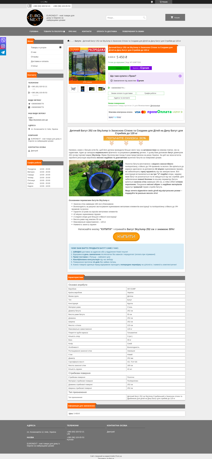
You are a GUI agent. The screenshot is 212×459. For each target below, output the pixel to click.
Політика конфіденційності (143, 456)
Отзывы (34, 57)
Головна (34, 31)
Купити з (141, 68)
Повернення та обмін (133, 31)
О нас (33, 52)
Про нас (73, 31)
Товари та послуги (53, 31)
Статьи (34, 66)
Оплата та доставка (107, 31)
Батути (78, 41)
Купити (119, 68)
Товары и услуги (38, 47)
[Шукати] (144, 17)
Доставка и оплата (39, 61)
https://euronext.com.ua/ (38, 120)
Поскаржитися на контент (121, 456)
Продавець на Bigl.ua (106, 454)
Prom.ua (119, 452)
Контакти (87, 31)
